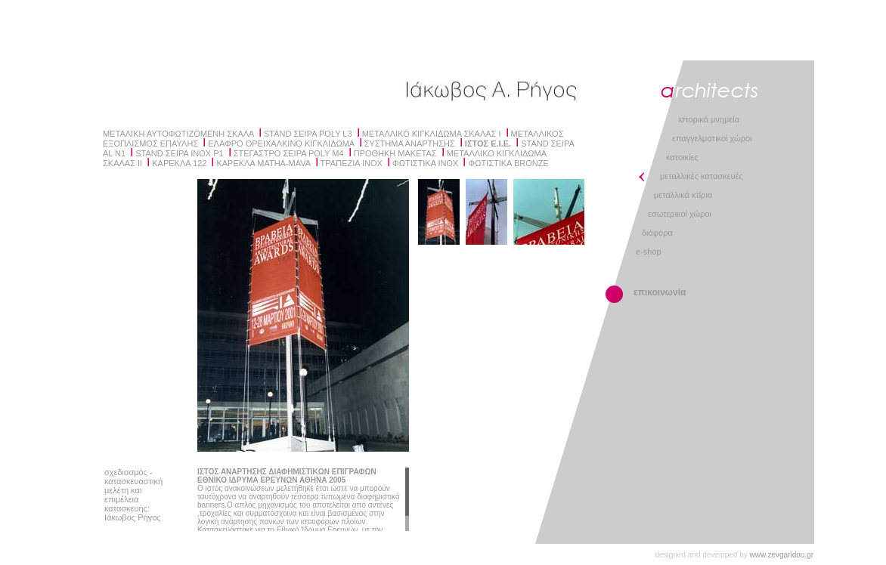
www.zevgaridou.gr (781, 555)
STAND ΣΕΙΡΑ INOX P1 (179, 153)
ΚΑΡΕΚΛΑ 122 (179, 163)
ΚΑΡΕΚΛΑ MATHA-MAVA (263, 163)
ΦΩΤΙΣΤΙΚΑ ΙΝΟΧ (425, 163)
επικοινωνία (660, 292)
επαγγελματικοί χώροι (711, 138)
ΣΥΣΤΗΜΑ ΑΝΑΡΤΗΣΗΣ (409, 143)
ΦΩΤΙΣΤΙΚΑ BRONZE (508, 163)
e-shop (648, 251)
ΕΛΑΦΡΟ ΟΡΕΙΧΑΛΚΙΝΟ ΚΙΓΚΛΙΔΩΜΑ (281, 143)
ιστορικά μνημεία (708, 119)
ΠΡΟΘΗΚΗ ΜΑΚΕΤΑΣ (395, 153)
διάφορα (657, 232)
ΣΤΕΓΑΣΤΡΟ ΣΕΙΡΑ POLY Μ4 (289, 153)
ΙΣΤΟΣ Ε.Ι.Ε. (488, 143)
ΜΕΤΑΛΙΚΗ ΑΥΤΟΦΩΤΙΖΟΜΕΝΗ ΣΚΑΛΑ (178, 133)
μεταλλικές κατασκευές (701, 176)
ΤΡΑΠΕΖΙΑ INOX (352, 163)
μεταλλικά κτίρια (683, 194)
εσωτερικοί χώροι (679, 213)
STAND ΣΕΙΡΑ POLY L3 (308, 133)
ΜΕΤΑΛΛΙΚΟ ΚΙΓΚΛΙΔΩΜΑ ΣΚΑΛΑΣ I (431, 133)
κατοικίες (682, 157)
